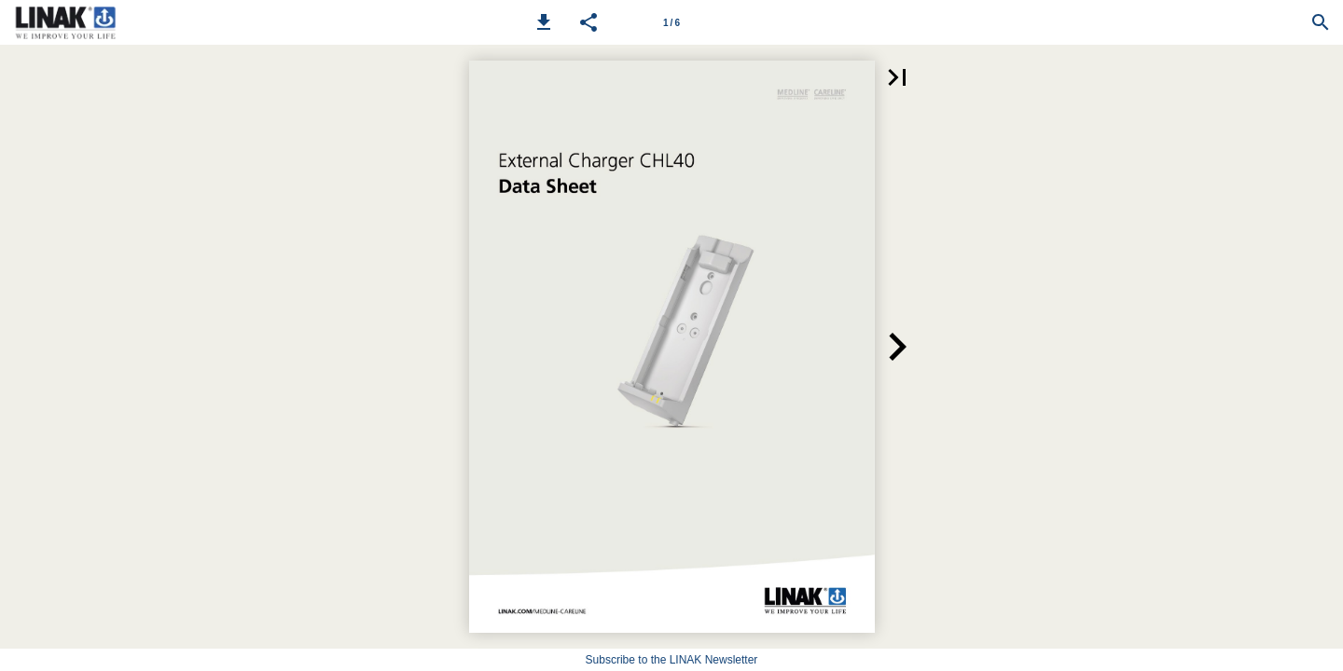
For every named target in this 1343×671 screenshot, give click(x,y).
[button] (543, 22)
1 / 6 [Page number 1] (671, 23)
